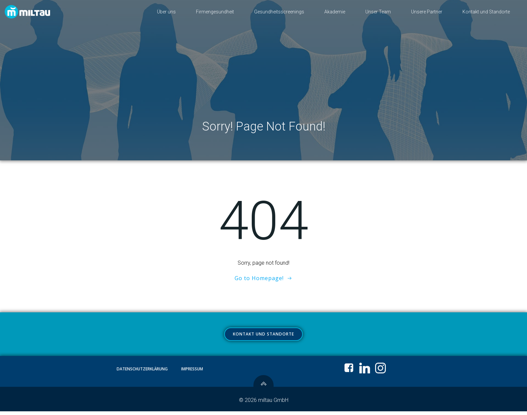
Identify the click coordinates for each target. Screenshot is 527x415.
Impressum (192, 372)
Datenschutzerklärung (142, 372)
